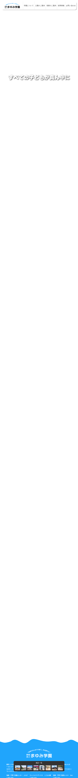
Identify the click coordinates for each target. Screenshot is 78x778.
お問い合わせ (71, 5)
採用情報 (61, 5)
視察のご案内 (51, 5)
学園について (29, 5)
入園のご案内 (40, 5)
